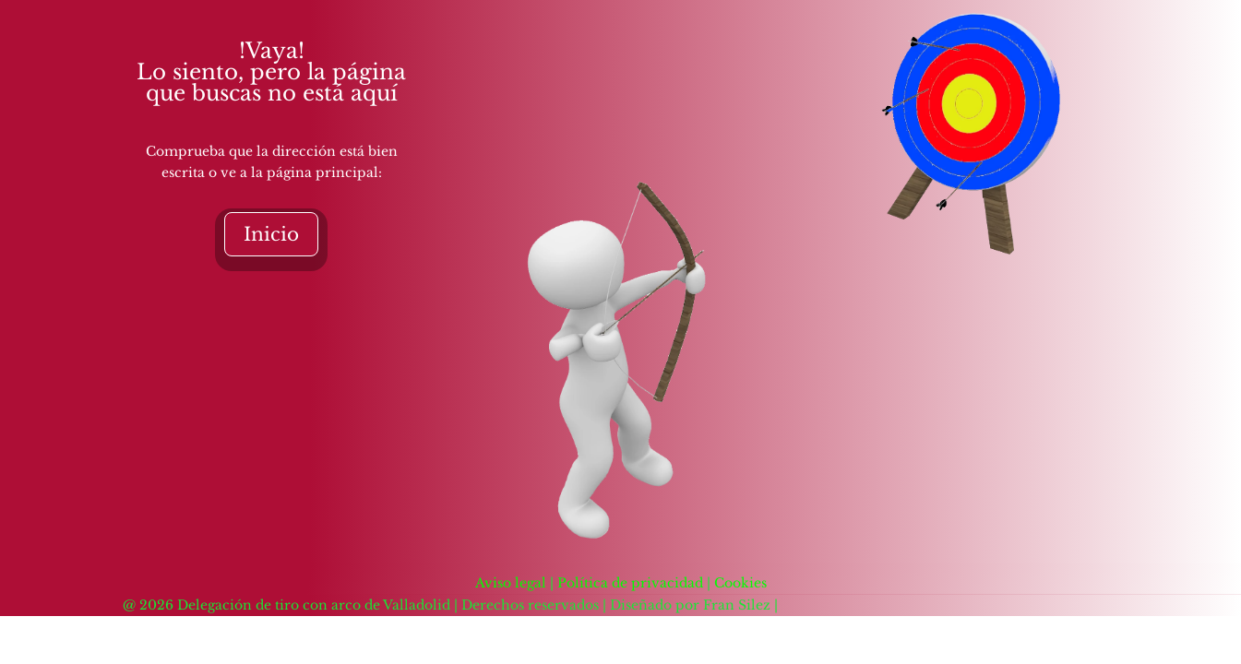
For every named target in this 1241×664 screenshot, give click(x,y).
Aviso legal (510, 583)
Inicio (271, 234)
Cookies (740, 583)
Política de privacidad (632, 583)
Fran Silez (736, 605)
